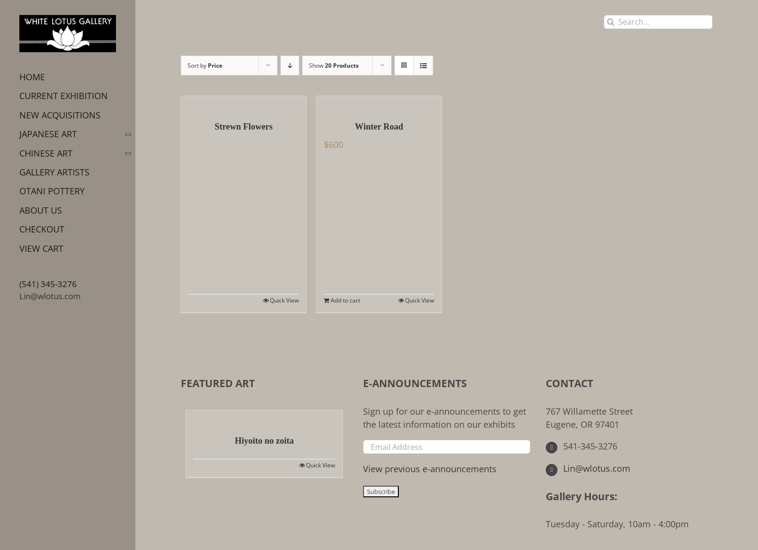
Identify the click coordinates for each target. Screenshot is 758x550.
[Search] (611, 22)
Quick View (284, 300)
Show (334, 65)
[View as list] (423, 65)
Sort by (205, 65)
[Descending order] (289, 65)
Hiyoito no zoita (264, 441)
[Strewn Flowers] (243, 103)
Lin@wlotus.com (50, 296)
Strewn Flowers (244, 126)
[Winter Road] (379, 103)
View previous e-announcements (429, 469)
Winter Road (379, 126)
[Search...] (658, 22)
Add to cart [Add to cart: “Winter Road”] (345, 300)
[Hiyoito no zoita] (264, 417)
